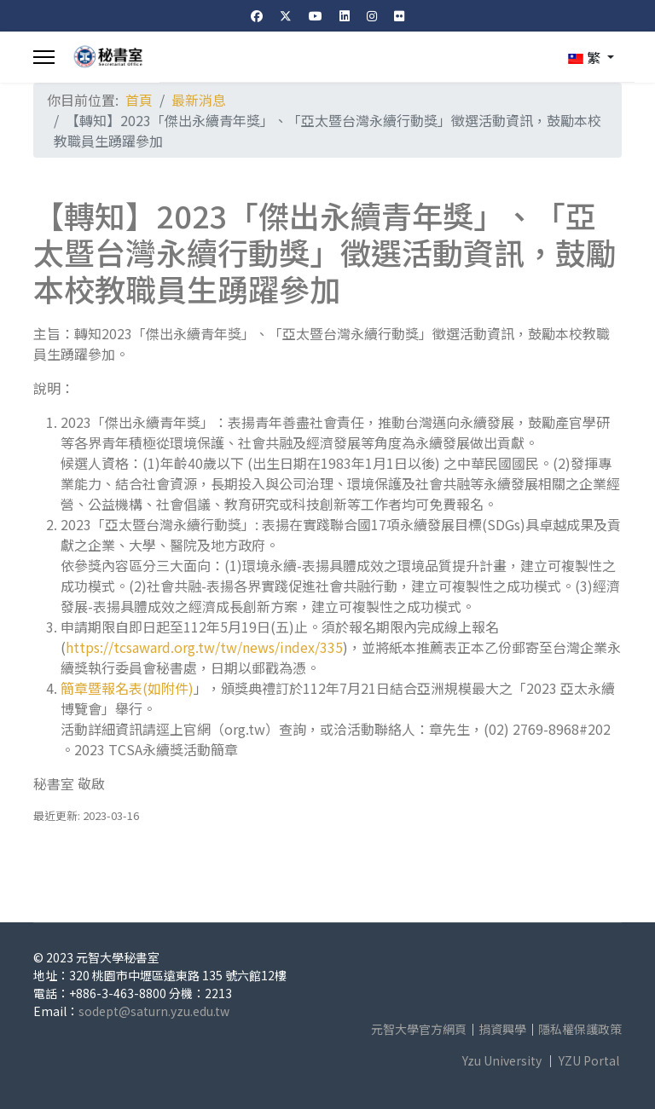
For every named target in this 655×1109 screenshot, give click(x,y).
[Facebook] (257, 15)
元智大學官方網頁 (419, 1028)
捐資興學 (502, 1028)
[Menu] (44, 57)
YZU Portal (589, 1060)
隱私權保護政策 (580, 1028)
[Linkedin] (344, 15)
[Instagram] (372, 15)
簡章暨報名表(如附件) (127, 688)
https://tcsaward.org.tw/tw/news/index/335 (204, 647)
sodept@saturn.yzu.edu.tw (153, 1010)
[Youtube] (315, 15)
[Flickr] (399, 15)
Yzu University (502, 1060)
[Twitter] (286, 15)
